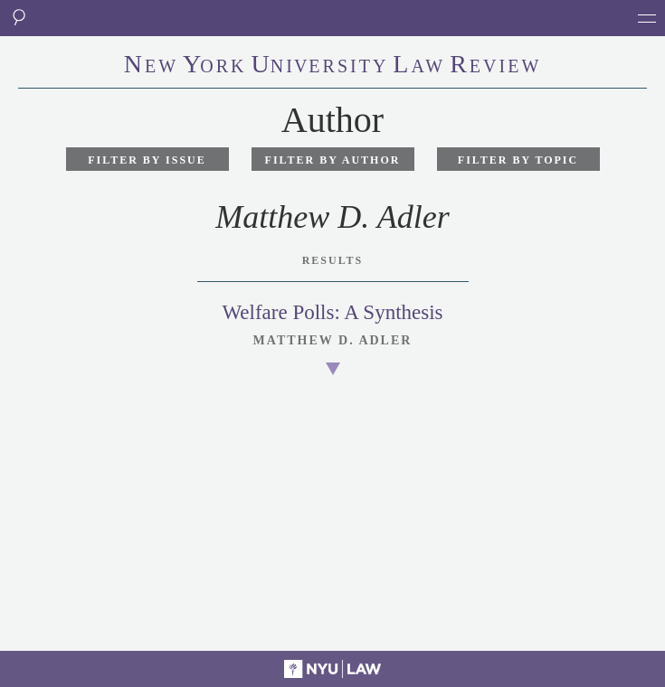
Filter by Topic (518, 160)
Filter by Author (333, 160)
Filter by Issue (147, 160)
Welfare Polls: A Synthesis (332, 312)
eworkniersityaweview (333, 66)
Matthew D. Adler (333, 340)
